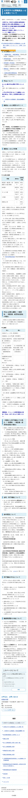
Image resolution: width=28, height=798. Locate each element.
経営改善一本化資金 (9, 62)
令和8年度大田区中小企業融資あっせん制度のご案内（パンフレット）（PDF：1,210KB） (14, 45)
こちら (15, 571)
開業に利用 (6, 738)
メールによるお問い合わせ (8, 710)
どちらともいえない (9, 684)
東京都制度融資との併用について (11, 734)
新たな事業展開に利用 (8, 746)
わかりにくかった (9, 686)
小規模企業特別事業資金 (10, 73)
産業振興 (15, 4)
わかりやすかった (9, 682)
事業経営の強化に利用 (8, 750)
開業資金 (6, 68)
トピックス (6, 781)
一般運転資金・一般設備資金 (11, 54)
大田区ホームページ (6, 4)
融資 (20, 4)
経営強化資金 (7, 58)
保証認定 (5, 773)
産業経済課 (4, 699)
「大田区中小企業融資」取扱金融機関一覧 (14, 100)
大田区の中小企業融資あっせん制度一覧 (13, 726)
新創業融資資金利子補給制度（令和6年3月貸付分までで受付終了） (14, 764)
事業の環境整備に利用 (8, 754)
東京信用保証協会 (10, 256)
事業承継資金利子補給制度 (10, 769)
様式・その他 (6, 777)
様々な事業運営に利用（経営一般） (12, 742)
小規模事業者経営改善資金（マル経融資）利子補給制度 (14, 759)
